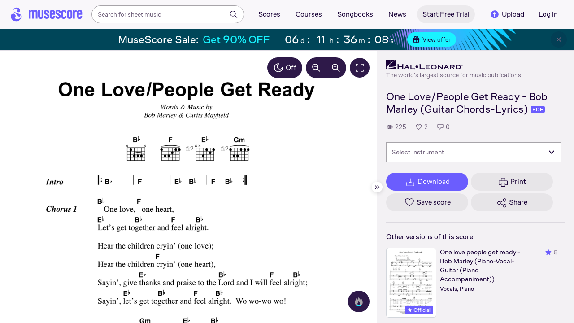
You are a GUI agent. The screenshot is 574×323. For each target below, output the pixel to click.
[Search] (234, 14)
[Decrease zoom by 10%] (316, 68)
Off (284, 67)
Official (419, 310)
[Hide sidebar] (377, 187)
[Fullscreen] (360, 68)
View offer (432, 39)
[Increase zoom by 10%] (336, 68)
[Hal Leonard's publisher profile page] (453, 65)
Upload (506, 14)
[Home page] (47, 14)
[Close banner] (559, 39)
